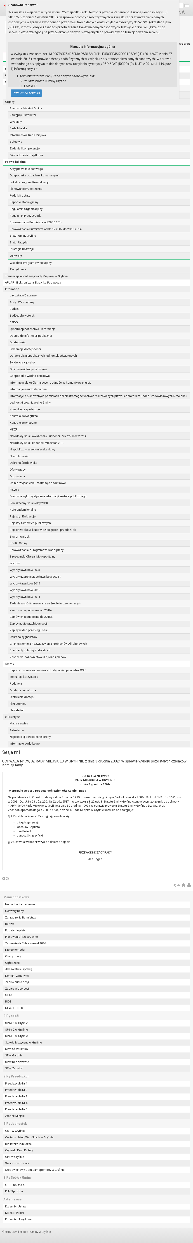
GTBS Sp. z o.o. (15, 1185)
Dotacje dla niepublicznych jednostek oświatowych (43, 355)
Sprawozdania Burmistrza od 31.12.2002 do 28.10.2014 (45, 229)
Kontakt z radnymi (17, 975)
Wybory (15, 563)
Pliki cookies (18, 703)
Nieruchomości (20, 456)
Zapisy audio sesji (17, 982)
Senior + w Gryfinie (17, 1163)
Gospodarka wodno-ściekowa (30, 375)
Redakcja (16, 683)
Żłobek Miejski (15, 1116)
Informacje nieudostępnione (28, 389)
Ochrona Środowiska (23, 462)
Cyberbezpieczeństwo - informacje (32, 329)
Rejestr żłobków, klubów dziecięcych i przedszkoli (43, 529)
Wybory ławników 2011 (25, 597)
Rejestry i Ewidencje (22, 516)
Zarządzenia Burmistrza (20, 917)
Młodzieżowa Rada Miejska (28, 135)
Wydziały (16, 121)
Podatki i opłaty (20, 195)
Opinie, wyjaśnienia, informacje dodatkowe (38, 483)
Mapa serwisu (19, 723)
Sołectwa (16, 141)
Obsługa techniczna (23, 690)
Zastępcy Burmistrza (23, 115)
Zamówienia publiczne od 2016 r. (31, 610)
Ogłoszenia (17, 476)
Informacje (12, 289)
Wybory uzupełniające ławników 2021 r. (35, 576)
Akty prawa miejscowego (26, 169)
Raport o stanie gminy (24, 202)
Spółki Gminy (18, 543)
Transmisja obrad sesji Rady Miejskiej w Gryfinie (36, 276)
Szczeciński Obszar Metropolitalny (32, 556)
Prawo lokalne (15, 161)
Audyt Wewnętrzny (22, 302)
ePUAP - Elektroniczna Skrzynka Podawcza (33, 282)
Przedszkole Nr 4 (16, 1103)
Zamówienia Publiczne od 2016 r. (26, 943)
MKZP (13, 429)
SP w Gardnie (13, 1055)
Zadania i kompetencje (25, 148)
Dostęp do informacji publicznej (31, 335)
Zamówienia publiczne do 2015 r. (31, 616)
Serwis (9, 663)
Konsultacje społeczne (25, 409)
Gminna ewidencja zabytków (28, 369)
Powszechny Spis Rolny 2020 (29, 503)
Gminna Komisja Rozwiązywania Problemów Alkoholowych (48, 643)
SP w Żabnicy (14, 1068)
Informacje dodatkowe (25, 743)
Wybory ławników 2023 (25, 570)
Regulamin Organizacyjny (26, 209)
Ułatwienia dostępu (22, 697)
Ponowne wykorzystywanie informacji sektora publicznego (48, 496)
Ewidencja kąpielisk (22, 362)
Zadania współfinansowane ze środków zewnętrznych (45, 603)
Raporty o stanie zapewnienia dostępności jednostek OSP (47, 670)
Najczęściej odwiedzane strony (30, 736)
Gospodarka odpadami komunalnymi (34, 175)
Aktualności (17, 730)
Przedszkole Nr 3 (16, 1096)
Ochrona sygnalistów (23, 637)
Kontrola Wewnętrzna (24, 416)
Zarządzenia (18, 269)
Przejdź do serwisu (26, 93)
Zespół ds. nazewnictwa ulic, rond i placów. (38, 657)
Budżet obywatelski (22, 315)
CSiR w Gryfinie (15, 1130)
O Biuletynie (12, 717)
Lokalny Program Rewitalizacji (29, 182)
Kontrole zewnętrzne (23, 422)
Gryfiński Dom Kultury (19, 1150)
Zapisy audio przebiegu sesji (28, 623)
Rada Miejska (18, 128)
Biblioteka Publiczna (18, 1144)
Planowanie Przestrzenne (26, 188)
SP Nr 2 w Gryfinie (16, 1029)
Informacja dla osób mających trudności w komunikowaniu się (50, 382)
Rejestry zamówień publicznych (30, 523)
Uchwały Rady (14, 911)
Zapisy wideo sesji (17, 988)
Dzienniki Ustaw (15, 1206)
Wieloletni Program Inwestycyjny (31, 262)
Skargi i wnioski (20, 536)
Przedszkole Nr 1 (16, 1083)
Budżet (14, 308)
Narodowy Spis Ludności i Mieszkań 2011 (37, 443)
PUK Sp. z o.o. (14, 1191)
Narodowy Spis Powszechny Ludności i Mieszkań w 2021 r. (48, 436)
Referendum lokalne (23, 509)
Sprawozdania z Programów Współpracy (37, 550)
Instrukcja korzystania (24, 676)
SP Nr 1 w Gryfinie (16, 1023)
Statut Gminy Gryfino (23, 235)
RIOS (8, 1001)
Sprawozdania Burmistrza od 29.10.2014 (36, 222)
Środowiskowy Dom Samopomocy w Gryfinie (34, 1169)
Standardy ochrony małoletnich (30, 650)
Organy (9, 101)
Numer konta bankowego (21, 904)
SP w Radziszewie (17, 1062)
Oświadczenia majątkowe (26, 155)
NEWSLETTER (14, 1008)
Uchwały (16, 255)
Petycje (14, 489)
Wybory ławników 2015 (25, 590)
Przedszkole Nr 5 (16, 1109)
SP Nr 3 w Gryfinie (16, 1036)
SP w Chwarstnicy (16, 1049)
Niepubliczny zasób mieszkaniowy (32, 449)
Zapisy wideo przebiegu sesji (29, 630)
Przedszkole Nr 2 (16, 1090)
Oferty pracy (18, 469)
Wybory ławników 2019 (25, 583)
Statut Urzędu (19, 242)
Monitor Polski (14, 1212)
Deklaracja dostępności (25, 349)
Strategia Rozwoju (22, 249)
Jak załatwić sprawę (23, 295)
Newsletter (17, 710)
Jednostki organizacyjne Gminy (30, 402)
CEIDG (14, 322)
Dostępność (18, 342)
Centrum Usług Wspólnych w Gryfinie (29, 1137)
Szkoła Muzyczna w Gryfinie (23, 1042)
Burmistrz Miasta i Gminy (26, 108)
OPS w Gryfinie (14, 1157)
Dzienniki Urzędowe (18, 1219)
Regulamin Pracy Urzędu (25, 215)
